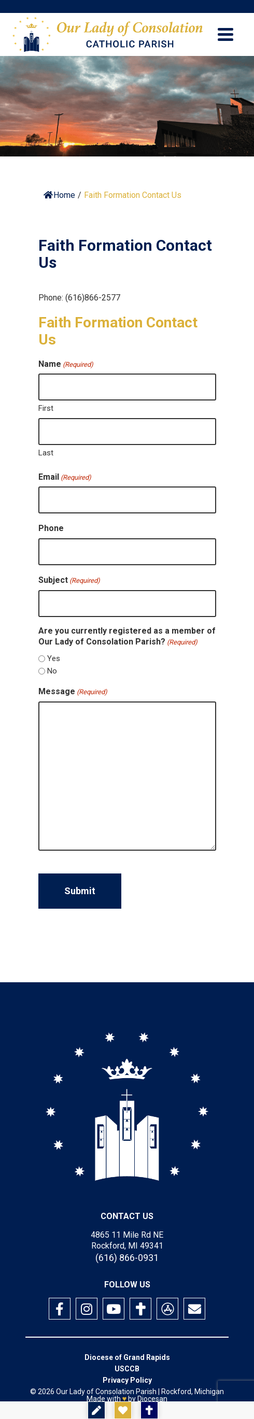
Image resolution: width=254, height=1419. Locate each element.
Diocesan (152, 1399)
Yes (53, 658)
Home (59, 195)
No (52, 671)
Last (45, 452)
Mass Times (187, 1410)
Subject (69, 580)
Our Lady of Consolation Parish (106, 1391)
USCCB (127, 1368)
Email (64, 477)
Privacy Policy (127, 1380)
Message (72, 691)
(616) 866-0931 (127, 1257)
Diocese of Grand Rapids (127, 1357)
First (45, 408)
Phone (51, 528)
